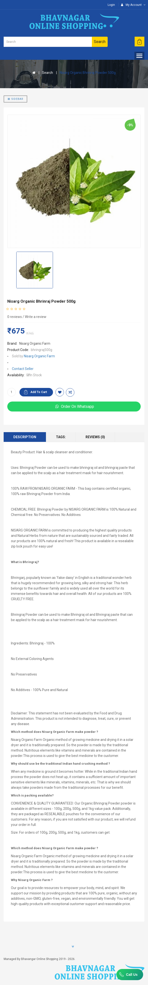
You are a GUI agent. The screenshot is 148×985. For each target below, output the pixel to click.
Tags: (61, 437)
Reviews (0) (95, 437)
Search (47, 73)
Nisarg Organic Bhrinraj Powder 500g (88, 73)
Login (111, 5)
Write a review (35, 317)
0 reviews (14, 317)
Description (24, 437)
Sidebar (15, 99)
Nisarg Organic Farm (34, 343)
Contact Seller (23, 369)
